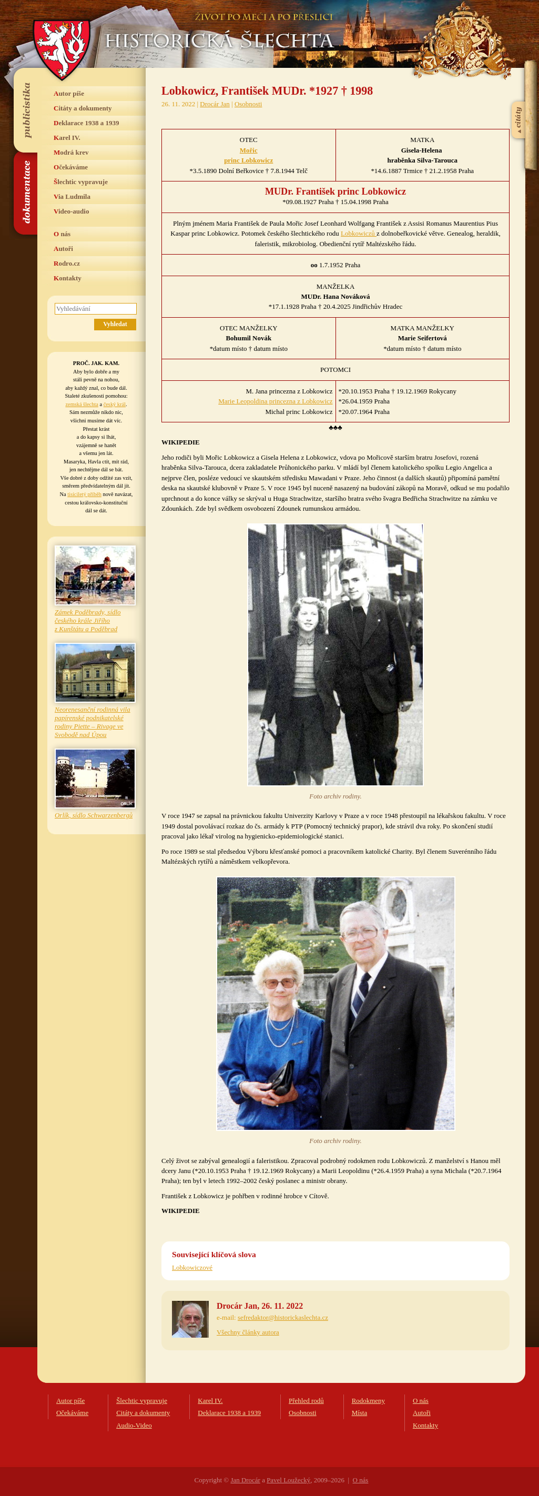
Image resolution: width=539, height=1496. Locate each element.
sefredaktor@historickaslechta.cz (283, 1317)
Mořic (249, 150)
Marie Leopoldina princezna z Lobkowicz (275, 401)
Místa (360, 1413)
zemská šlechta (81, 404)
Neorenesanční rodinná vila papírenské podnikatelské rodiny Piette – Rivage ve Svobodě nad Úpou (92, 722)
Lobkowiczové (192, 1267)
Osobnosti (248, 104)
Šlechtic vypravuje (81, 182)
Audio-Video (134, 1425)
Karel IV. (67, 137)
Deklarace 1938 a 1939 (86, 123)
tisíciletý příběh (84, 494)
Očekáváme (71, 167)
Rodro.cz (67, 263)
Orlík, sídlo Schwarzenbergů (94, 815)
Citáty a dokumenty (83, 108)
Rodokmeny (368, 1400)
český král (115, 404)
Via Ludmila (72, 196)
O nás (62, 234)
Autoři (63, 248)
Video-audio (71, 211)
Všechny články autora (248, 1332)
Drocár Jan (214, 104)
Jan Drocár (245, 1480)
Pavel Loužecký (288, 1480)
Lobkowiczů (359, 233)
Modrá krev (71, 152)
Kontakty (68, 278)
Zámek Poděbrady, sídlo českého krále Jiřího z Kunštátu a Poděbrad (88, 620)
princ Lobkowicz (248, 160)
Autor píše (69, 93)
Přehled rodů (306, 1400)
